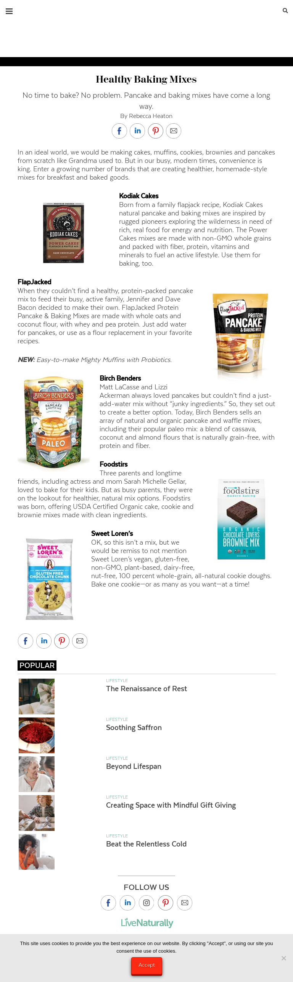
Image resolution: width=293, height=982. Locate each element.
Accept (146, 965)
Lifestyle (117, 680)
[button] (9, 9)
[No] (283, 958)
